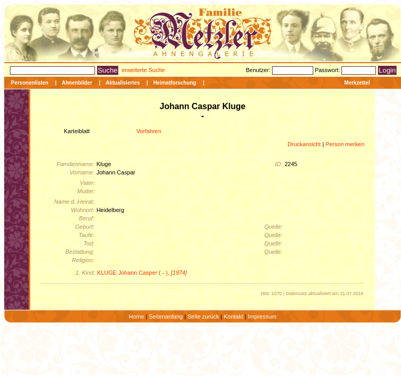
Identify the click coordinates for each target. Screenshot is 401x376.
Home (136, 316)
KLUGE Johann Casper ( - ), (142, 272)
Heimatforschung (174, 83)
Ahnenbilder (77, 83)
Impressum (262, 316)
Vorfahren (148, 131)
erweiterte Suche (143, 70)
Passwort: (328, 70)
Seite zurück (203, 316)
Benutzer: (259, 70)
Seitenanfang (166, 316)
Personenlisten (30, 83)
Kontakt (233, 316)
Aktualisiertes (122, 83)
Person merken (344, 144)
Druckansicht (304, 144)
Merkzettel (357, 83)
